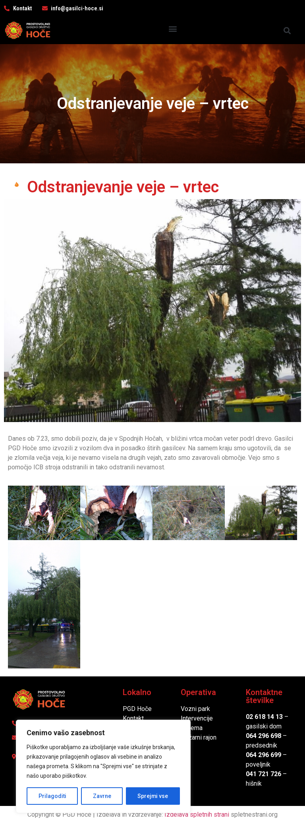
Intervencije (197, 718)
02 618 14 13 (264, 717)
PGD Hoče (137, 709)
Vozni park (195, 709)
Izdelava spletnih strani (196, 814)
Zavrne (102, 796)
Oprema (192, 728)
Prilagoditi (52, 796)
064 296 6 (260, 736)
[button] (172, 28)
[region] (103, 766)
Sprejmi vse (152, 796)
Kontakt (133, 718)
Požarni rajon (198, 737)
